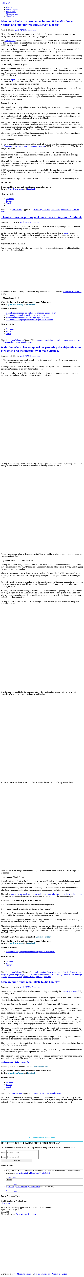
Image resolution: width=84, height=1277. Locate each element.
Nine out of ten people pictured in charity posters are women (30, 952)
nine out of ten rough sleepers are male (26, 894)
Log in (64, 1274)
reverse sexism (29, 977)
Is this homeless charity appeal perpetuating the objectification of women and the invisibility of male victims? (41, 349)
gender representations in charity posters (52, 340)
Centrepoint (57, 972)
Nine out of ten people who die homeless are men (25, 315)
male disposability (8, 342)
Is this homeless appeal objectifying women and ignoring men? (31, 313)
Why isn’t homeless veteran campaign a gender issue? (27, 317)
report (13, 79)
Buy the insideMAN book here (42, 1137)
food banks (55, 209)
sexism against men (43, 977)
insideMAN (5, 3)
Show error (5, 1203)
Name (3, 1152)
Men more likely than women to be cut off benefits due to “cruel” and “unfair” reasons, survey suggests (37, 23)
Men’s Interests (18, 340)
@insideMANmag (15, 189)
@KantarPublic (34, 1187)
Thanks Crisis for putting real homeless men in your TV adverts (41, 217)
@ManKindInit (22, 1173)
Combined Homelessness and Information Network (24, 146)
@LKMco (10, 1187)
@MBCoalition (21, 1187)
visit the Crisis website (72, 292)
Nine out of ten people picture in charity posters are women (29, 319)
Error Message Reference (26, 1214)
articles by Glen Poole (42, 972)
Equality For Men (43, 937)
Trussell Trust (10, 41)
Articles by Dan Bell (42, 209)
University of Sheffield (71, 991)
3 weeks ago (11, 1177)
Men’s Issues (17, 209)
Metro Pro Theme (24, 1274)
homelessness (66, 209)
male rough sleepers (62, 974)
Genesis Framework (42, 1274)
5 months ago (11, 1184)
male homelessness (24, 342)
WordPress (56, 1274)
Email (3, 1157)
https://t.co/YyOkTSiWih (40, 1173)
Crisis (66, 233)
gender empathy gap (17, 974)
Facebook (31, 189)
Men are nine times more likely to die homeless (30, 981)
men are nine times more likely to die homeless (64, 894)
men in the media (15, 977)
